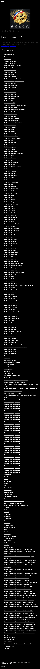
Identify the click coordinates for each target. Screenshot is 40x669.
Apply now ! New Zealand (11, 252)
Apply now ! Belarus (10, 92)
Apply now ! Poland (10, 281)
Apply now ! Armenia (10, 83)
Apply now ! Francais (10, 349)
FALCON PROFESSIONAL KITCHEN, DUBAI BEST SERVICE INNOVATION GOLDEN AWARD (20, 390)
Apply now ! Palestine (10, 270)
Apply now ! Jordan (10, 210)
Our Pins (6, 545)
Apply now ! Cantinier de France (13, 122)
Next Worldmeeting (10, 61)
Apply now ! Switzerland (11, 312)
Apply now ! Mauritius (10, 239)
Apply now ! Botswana (10, 107)
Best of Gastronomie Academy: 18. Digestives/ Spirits (20, 595)
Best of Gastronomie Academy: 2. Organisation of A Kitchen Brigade (19, 552)
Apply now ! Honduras (10, 186)
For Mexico (7, 514)
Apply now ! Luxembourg (11, 228)
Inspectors (7, 371)
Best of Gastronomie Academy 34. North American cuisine (19, 634)
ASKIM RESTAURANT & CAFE (12, 393)
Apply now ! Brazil (9, 111)
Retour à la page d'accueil (8, 46)
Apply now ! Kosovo (10, 215)
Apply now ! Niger (9, 257)
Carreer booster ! (9, 547)
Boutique (7, 358)
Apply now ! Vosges (10, 342)
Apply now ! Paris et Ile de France (14, 272)
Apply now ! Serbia (9, 294)
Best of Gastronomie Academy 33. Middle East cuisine (20, 630)
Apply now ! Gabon (9, 169)
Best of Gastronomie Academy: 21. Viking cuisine (18, 602)
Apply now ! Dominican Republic (13, 153)
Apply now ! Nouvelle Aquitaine (13, 263)
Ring (5, 520)
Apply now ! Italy (9, 202)
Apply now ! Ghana (9, 177)
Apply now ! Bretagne (10, 114)
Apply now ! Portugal (10, 283)
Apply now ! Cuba (9, 144)
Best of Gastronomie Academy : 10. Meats (16, 578)
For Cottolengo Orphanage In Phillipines (16, 505)
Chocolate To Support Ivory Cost (14, 501)
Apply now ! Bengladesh (11, 96)
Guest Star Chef (9, 373)
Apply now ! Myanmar (10, 250)
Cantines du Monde (10, 536)
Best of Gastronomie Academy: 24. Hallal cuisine (18, 611)
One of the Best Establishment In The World (17, 644)
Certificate (7, 531)
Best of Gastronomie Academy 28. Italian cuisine (18, 619)
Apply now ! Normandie (11, 261)
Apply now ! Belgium (10, 94)
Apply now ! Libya (9, 226)
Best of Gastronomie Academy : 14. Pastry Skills (18, 586)
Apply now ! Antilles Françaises (13, 78)
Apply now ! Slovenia (10, 298)
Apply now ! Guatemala (11, 182)
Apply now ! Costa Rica (11, 136)
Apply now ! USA (9, 336)
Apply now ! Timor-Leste (11, 318)
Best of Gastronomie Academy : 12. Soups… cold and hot (21, 582)
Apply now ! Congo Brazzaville (13, 138)
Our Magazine (8, 369)
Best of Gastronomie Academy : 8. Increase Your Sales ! (20, 573)
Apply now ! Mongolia (10, 243)
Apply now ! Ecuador (10, 158)
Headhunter (7, 474)
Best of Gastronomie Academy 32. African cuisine (19, 628)
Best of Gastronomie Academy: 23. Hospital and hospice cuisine (21, 607)
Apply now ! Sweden (10, 309)
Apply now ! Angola (10, 76)
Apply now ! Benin (9, 98)
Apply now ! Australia (10, 85)
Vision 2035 (7, 59)
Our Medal (7, 476)
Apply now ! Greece (10, 180)
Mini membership (9, 637)
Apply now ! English (10, 353)
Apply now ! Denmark (10, 151)
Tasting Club (8, 378)
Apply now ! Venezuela (11, 340)
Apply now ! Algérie (10, 72)
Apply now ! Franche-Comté (12, 166)
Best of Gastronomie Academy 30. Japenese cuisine (19, 624)
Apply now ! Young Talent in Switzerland (16, 345)
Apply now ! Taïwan (10, 314)
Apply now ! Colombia (10, 133)
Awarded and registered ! (12, 400)
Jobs (5, 529)
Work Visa (7, 367)
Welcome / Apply (9, 54)
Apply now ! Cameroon (11, 120)
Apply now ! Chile (9, 129)
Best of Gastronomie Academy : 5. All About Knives (19, 562)
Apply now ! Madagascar (11, 230)
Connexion (3, 666)
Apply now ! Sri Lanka (10, 305)
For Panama (7, 516)
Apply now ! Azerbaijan (11, 89)
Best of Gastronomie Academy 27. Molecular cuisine (19, 617)
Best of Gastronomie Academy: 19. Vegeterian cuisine (20, 597)
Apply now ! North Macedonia (13, 265)
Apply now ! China (9, 131)
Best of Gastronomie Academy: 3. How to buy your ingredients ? (19, 557)
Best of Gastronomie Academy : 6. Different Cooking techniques (20, 566)
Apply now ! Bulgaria (10, 116)
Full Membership (9, 364)
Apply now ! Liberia (10, 221)
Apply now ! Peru (9, 276)
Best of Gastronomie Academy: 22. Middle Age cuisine (20, 604)
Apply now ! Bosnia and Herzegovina (15, 105)
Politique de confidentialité (12, 662)
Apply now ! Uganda (10, 327)
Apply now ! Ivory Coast (11, 204)
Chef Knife (7, 523)
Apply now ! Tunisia (10, 323)
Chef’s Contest (8, 494)
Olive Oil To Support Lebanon (13, 503)
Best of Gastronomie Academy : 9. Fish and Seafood (19, 575)
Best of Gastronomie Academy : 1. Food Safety (18, 549)
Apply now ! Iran (9, 195)
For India (6, 512)
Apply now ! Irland (9, 199)
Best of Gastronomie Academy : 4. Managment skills (20, 560)
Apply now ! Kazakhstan (11, 213)
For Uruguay (7, 518)
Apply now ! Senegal (10, 292)
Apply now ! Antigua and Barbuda (14, 81)
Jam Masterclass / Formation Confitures (16, 380)
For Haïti (6, 507)
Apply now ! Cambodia (11, 127)
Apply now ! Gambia (10, 171)
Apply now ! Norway (10, 268)
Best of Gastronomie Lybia (12, 224)
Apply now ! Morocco (10, 248)
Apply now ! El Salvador (11, 162)
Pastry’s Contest (9, 646)
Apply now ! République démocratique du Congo (18, 285)
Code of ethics (8, 487)
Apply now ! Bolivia (9, 103)
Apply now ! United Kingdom (12, 331)
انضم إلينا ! (6, 483)
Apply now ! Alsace (9, 74)
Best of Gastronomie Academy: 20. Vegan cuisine (19, 600)
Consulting (7, 534)
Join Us (6, 479)
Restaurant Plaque (9, 527)
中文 (5, 485)
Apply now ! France (9, 164)
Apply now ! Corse (9, 140)
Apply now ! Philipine (10, 279)
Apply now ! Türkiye (10, 325)
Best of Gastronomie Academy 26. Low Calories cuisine (20, 615)
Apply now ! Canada (10, 125)
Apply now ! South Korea (11, 303)
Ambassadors (8, 56)
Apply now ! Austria (10, 87)
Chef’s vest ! (7, 490)
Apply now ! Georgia (10, 173)
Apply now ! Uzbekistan (11, 334)
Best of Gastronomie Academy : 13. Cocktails (17, 584)
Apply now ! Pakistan (10, 274)
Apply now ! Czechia (10, 149)
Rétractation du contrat (7, 663)
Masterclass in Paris (10, 360)
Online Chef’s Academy (11, 496)
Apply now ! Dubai (9, 155)
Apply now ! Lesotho (10, 219)
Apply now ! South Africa (11, 301)
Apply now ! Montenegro (11, 246)
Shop (5, 356)
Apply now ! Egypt (9, 160)
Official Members (9, 538)
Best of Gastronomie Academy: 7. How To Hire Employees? (18, 570)
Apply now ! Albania (10, 70)
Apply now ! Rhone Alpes (11, 290)
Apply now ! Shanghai (10, 296)
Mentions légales (4, 662)
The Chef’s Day (8, 540)
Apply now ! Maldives (10, 235)
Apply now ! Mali (9, 237)
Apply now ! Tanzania (10, 316)
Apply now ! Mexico (10, 241)
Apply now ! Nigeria (10, 259)
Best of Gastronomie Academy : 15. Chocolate (17, 589)
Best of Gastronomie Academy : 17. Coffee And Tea (19, 593)
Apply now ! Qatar (9, 287)
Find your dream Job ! (10, 542)
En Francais (7, 481)
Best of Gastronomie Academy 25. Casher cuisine (19, 613)
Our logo (6, 498)
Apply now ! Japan (9, 206)
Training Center (8, 492)
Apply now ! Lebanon (10, 217)
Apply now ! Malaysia (10, 232)
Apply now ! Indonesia (10, 193)
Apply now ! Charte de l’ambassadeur (15, 347)
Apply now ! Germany (10, 175)
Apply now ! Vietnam (10, 338)
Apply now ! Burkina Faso (11, 118)
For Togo (6, 509)
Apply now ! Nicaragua (10, 254)
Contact (6, 648)
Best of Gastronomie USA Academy (14, 382)
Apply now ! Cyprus (10, 147)
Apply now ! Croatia (10, 142)
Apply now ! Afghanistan (11, 67)
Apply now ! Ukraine (10, 329)
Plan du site (28, 662)
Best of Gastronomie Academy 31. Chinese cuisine (19, 626)
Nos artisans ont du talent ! (12, 375)
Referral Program (9, 525)
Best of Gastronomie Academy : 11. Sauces (16, 580)
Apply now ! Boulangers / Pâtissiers (14, 109)
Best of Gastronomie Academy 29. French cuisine (19, 622)
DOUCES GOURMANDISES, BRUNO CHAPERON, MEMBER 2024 (20, 396)
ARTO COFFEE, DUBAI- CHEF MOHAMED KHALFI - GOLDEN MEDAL (21, 385)
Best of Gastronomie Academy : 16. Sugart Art (18, 591)
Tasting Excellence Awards (12, 362)
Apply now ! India (9, 191)
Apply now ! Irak (9, 197)
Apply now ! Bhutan (10, 100)
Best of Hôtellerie (9, 63)
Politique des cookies (22, 662)
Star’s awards (8, 641)
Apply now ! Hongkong (11, 188)
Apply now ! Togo (9, 320)
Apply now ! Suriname (10, 307)
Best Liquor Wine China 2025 (12, 65)
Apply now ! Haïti (9, 184)
